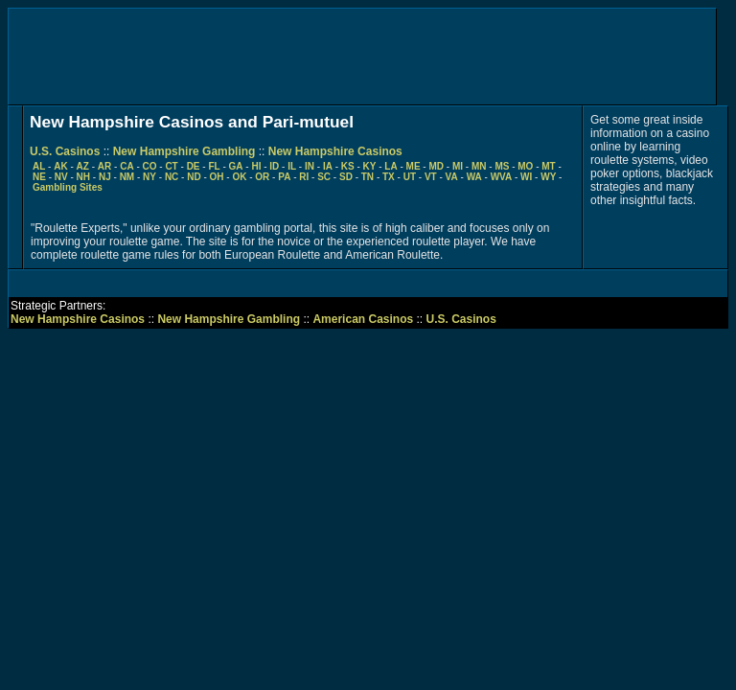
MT (548, 166)
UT (409, 177)
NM (127, 177)
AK (60, 166)
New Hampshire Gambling (184, 151)
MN (479, 166)
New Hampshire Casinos (335, 151)
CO (150, 166)
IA (328, 166)
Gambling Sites (68, 187)
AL (39, 166)
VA (452, 177)
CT (171, 166)
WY (548, 177)
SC (324, 177)
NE (39, 177)
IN (309, 166)
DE (193, 166)
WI (526, 177)
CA (126, 166)
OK (239, 177)
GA (236, 166)
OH (217, 177)
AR (104, 166)
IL (292, 166)
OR (262, 177)
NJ (105, 177)
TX (388, 177)
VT (431, 177)
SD (346, 177)
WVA (502, 177)
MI (457, 166)
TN (367, 177)
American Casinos (362, 319)
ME (413, 166)
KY (370, 166)
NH (83, 177)
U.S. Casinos (65, 151)
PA (284, 177)
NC (171, 177)
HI (256, 166)
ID (274, 166)
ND (193, 177)
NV (61, 177)
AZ (83, 166)
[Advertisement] (362, 56)
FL (213, 166)
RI (304, 177)
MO (525, 166)
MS (501, 166)
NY (149, 177)
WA (474, 177)
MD (436, 166)
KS (348, 166)
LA (390, 166)
